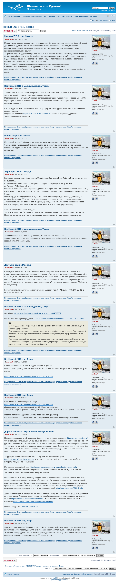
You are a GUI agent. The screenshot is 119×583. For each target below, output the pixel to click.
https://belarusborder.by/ (77, 438)
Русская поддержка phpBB (59, 580)
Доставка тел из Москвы (17, 265)
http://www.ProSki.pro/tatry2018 (36, 114)
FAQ (93, 20)
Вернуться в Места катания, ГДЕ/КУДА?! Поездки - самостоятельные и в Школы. (34, 566)
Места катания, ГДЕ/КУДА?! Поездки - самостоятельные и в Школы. (71, 16)
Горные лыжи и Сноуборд (32, 16)
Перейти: (48, 568)
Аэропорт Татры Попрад (17, 171)
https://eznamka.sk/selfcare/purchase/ (27, 499)
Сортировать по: (64, 555)
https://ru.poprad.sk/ (30, 506)
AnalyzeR (9, 39)
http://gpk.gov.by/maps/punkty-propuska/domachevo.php (53, 467)
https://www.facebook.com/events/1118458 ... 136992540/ (28, 404)
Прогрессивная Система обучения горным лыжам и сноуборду (29, 77)
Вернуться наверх (114, 81)
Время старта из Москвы (17, 135)
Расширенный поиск (107, 10)
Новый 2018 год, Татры (18, 26)
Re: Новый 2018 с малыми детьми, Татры (26, 86)
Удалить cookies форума (83, 574)
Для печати (108, 15)
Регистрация (103, 20)
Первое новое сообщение (80, 31)
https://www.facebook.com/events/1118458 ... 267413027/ (60, 318)
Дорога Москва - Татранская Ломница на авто (28, 431)
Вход (113, 20)
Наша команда (67, 574)
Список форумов (13, 16)
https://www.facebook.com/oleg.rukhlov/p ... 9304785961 (37, 313)
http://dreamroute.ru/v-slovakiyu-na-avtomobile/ (33, 501)
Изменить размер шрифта (112, 15)
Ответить (10, 31)
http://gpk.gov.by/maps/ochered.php (19, 459)
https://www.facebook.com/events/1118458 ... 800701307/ (28, 376)
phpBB (55, 578)
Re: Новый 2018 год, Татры (18, 359)
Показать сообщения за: (31, 555)
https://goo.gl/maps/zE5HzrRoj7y (69, 488)
